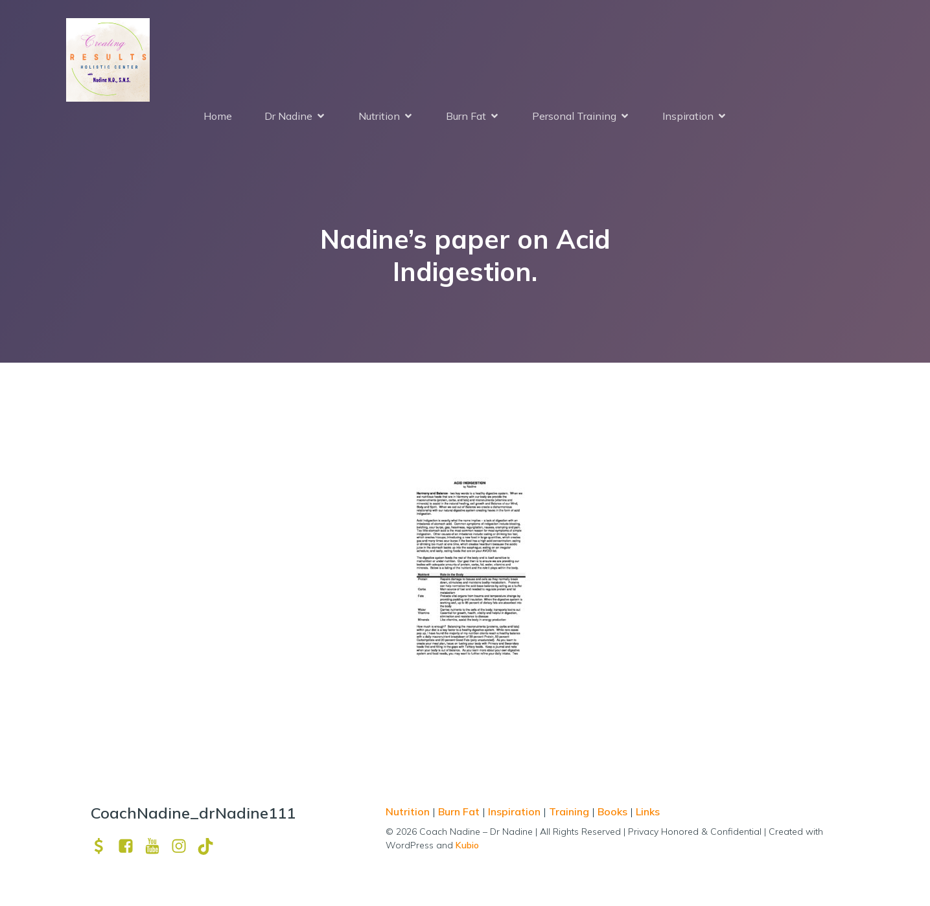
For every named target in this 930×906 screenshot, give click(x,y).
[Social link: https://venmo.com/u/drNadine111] (104, 848)
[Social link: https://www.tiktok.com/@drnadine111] (210, 848)
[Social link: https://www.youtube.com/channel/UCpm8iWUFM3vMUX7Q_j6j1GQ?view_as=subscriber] (157, 848)
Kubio (467, 848)
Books (612, 814)
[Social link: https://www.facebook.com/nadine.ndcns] (130, 848)
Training (569, 814)
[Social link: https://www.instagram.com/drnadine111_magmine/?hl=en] (183, 848)
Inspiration (514, 814)
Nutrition (409, 814)
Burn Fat (460, 814)
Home (217, 117)
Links (648, 814)
